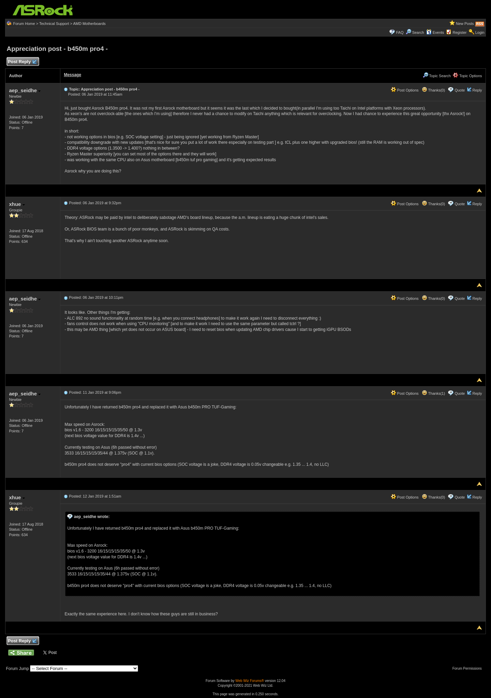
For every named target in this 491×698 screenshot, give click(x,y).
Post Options (405, 90)
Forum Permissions (468, 668)
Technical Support (54, 24)
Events (435, 32)
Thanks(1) (433, 393)
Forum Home (24, 24)
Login (480, 32)
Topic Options (467, 76)
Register (460, 32)
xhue (17, 204)
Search (418, 32)
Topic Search (437, 76)
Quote (460, 90)
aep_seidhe (25, 90)
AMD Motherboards (89, 24)
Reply (477, 90)
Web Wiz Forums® (249, 681)
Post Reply (21, 62)
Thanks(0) (433, 90)
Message (72, 74)
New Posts (465, 24)
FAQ (399, 32)
